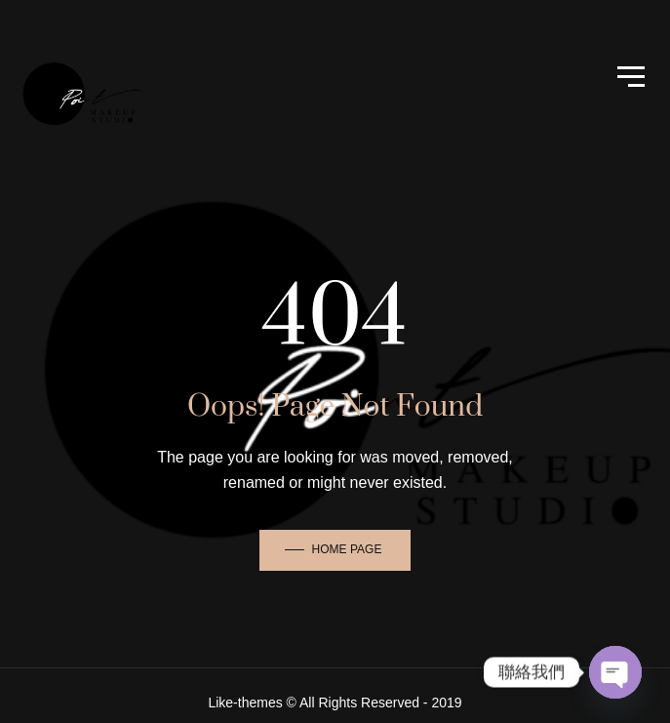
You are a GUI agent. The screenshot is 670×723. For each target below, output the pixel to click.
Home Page (347, 549)
